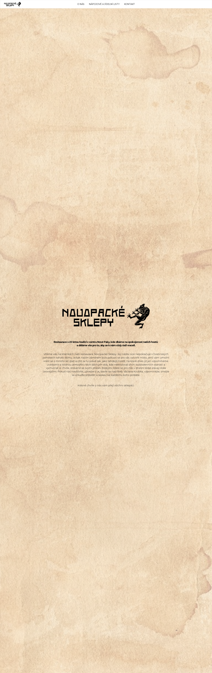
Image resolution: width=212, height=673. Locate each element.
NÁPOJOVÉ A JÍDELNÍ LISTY (104, 4)
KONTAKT (129, 4)
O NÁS (80, 4)
